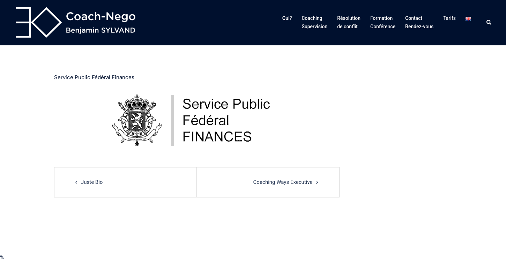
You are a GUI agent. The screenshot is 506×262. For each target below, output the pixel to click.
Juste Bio (92, 182)
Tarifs (449, 18)
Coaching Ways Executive (283, 182)
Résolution (348, 23)
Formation (382, 23)
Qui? (287, 18)
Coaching (314, 23)
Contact (419, 23)
